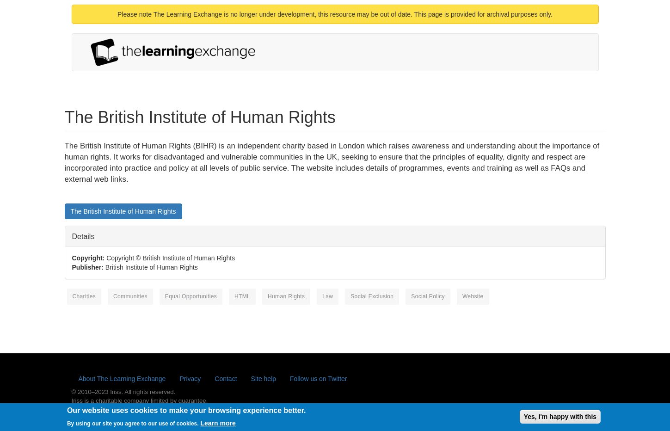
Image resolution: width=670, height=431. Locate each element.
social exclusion (371, 296)
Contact (226, 378)
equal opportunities (191, 296)
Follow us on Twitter (318, 378)
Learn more (218, 424)
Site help (263, 378)
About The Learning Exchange (122, 378)
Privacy (190, 378)
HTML (242, 296)
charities (84, 296)
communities (130, 296)
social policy (428, 296)
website (473, 296)
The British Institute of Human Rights (123, 211)
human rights (286, 296)
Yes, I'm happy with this (560, 418)
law (327, 296)
